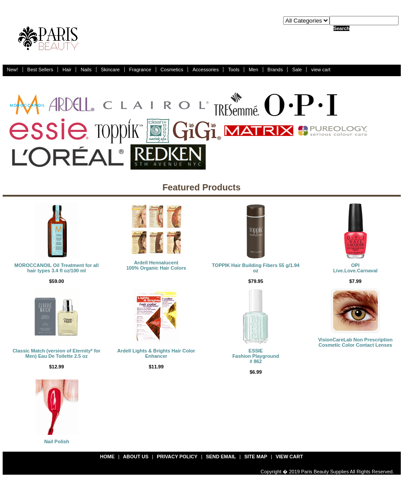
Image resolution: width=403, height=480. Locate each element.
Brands (275, 69)
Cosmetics (172, 69)
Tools (233, 69)
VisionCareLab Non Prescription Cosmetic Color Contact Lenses (355, 342)
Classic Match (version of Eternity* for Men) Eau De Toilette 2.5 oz (56, 353)
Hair (66, 69)
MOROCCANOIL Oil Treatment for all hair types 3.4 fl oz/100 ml (57, 268)
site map (255, 456)
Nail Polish (56, 441)
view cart (320, 69)
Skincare (110, 69)
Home (107, 456)
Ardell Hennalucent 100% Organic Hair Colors (156, 265)
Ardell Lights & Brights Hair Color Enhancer (156, 353)
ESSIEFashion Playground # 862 (255, 356)
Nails (86, 69)
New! (12, 69)
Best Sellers (40, 69)
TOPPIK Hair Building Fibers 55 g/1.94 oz (255, 268)
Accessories (205, 69)
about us (135, 456)
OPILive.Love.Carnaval (355, 268)
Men (253, 69)
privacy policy (177, 456)
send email (221, 456)
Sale (297, 69)
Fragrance (140, 69)
